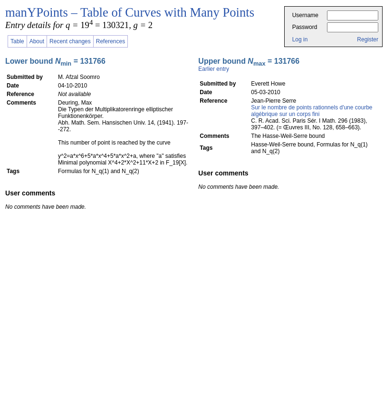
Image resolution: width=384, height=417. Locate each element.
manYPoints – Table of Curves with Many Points (129, 12)
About (36, 41)
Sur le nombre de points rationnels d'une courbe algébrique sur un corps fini (311, 110)
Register (367, 39)
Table (17, 41)
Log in (300, 39)
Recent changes (70, 41)
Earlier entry (213, 69)
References (110, 41)
